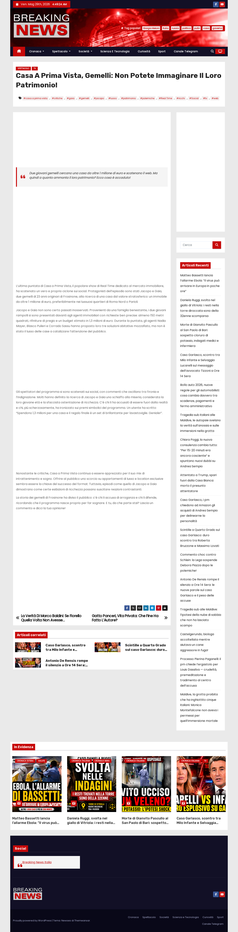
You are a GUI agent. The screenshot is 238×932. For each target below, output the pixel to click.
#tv (205, 98)
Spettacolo (61, 51)
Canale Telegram (186, 51)
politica (186, 28)
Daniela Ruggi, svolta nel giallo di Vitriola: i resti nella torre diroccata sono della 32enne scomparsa (90, 825)
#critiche (57, 98)
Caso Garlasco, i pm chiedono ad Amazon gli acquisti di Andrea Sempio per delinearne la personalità (199, 510)
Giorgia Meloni (151, 28)
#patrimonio (128, 98)
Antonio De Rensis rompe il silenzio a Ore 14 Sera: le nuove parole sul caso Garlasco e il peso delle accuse (199, 590)
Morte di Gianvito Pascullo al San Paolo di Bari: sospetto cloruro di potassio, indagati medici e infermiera (199, 335)
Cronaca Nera (102, 760)
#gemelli (84, 98)
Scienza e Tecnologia (115, 51)
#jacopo (99, 98)
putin (197, 28)
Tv (35, 68)
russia (175, 28)
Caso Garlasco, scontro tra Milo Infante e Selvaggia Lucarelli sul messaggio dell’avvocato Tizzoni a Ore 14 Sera (200, 365)
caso (206, 28)
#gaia (70, 98)
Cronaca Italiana (81, 760)
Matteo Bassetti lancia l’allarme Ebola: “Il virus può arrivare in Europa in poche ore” (34, 825)
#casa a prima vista (35, 98)
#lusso (112, 98)
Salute (41, 760)
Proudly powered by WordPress (32, 920)
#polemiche (147, 98)
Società (85, 51)
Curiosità (144, 51)
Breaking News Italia (37, 862)
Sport (162, 51)
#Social (194, 98)
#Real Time (165, 98)
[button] (212, 51)
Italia (165, 28)
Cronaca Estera (25, 760)
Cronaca (36, 51)
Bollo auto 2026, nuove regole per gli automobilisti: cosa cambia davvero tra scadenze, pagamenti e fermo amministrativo (200, 395)
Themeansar (82, 920)
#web (215, 98)
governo (217, 28)
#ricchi (180, 98)
